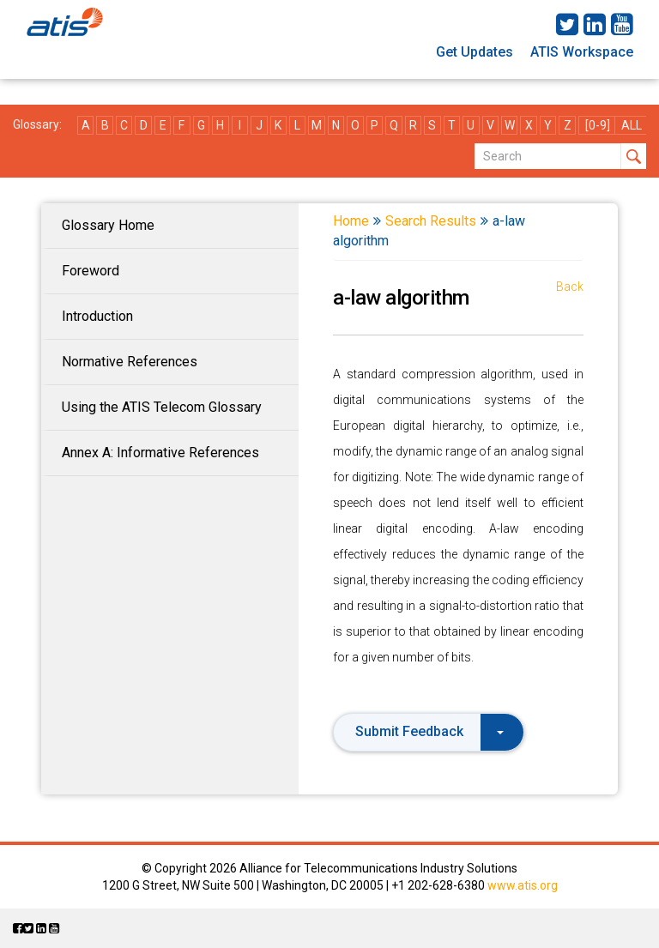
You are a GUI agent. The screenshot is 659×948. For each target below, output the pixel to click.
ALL (631, 125)
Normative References (129, 361)
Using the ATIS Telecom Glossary (162, 407)
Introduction (97, 316)
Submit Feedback (429, 731)
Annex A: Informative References (160, 452)
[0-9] (597, 125)
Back (569, 286)
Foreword (90, 271)
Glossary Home (108, 225)
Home (351, 221)
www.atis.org (522, 885)
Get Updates (474, 52)
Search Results (430, 221)
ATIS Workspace (581, 52)
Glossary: (37, 124)
